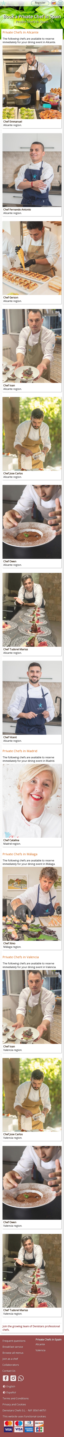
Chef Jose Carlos (13, 473)
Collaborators (11, 1365)
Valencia (40, 1350)
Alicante (40, 1344)
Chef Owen (9, 561)
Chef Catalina (11, 840)
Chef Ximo (9, 943)
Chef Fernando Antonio (17, 209)
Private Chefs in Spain (48, 1339)
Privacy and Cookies (14, 1404)
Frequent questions (14, 1341)
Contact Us (9, 1371)
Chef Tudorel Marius (15, 649)
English (10, 1386)
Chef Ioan (9, 385)
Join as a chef (10, 1359)
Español (11, 1392)
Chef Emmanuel (12, 121)
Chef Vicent (10, 737)
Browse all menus (13, 1353)
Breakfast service (13, 1347)
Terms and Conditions (16, 1398)
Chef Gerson (10, 297)
